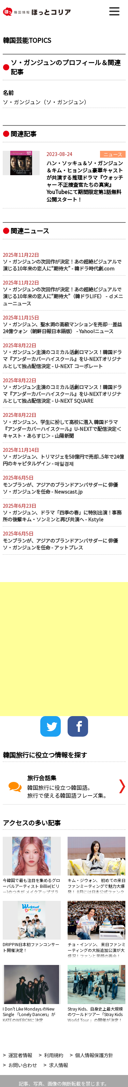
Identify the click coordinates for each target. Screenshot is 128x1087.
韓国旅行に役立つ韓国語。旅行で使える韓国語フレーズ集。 (58, 786)
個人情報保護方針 (94, 1055)
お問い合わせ (22, 1064)
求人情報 (58, 1064)
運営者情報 (20, 1055)
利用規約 (53, 1055)
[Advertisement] (64, 649)
